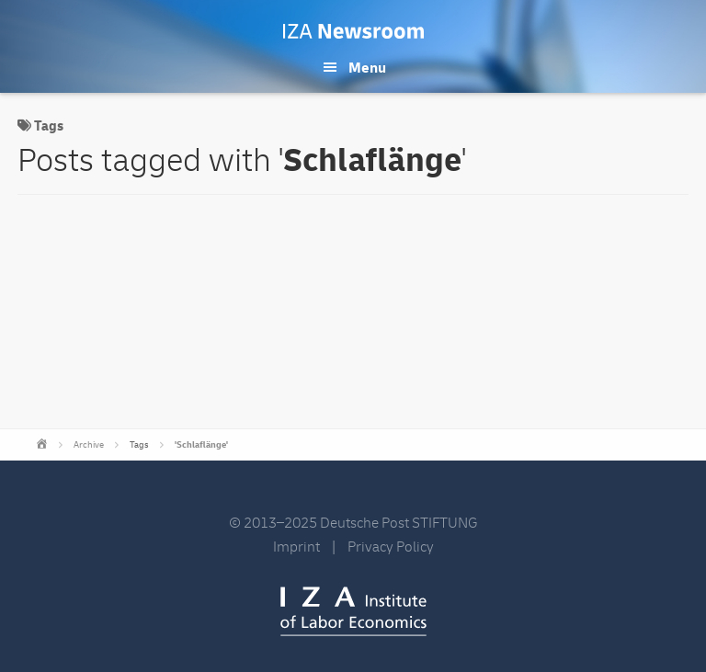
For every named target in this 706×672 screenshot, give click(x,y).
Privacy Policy (390, 547)
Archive (89, 444)
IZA (353, 611)
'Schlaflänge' (201, 444)
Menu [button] (367, 68)
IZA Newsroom (353, 31)
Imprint (296, 547)
